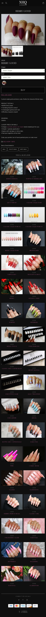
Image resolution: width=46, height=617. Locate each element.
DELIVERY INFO (9, 142)
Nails (4, 149)
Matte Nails (23, 149)
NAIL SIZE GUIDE (6, 95)
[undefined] (4, 83)
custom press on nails (15, 127)
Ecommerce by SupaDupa (24, 612)
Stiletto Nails (13, 149)
